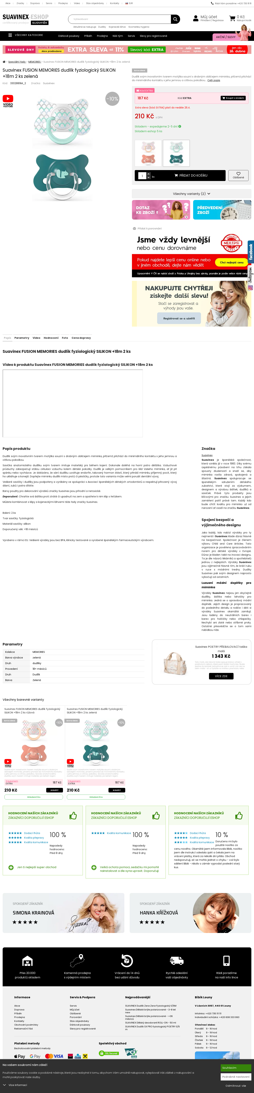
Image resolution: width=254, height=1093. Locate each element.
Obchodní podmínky (26, 1014)
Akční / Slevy (230, 37)
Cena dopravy (118, 326)
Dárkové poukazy (68, 36)
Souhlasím (229, 1068)
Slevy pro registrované (153, 36)
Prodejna (63, 3)
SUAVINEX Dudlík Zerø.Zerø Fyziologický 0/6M (150, 995)
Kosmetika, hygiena (139, 26)
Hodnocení (74, 326)
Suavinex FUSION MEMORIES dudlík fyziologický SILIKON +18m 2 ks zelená (95, 699)
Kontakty (114, 3)
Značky (20, 3)
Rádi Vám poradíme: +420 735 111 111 (231, 3)
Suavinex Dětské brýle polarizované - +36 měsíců (149, 1007)
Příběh (88, 36)
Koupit (54, 779)
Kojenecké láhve (117, 26)
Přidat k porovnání (146, 217)
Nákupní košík (244, 20)
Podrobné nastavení (236, 1077)
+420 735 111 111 (213, 1003)
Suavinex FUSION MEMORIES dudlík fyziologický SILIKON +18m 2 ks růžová (33, 699)
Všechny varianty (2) (191, 182)
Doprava (35, 3)
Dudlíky (102, 26)
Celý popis (213, 80)
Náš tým (118, 36)
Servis (49, 3)
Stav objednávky (95, 3)
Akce (7, 3)
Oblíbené (75, 1003)
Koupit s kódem (232, 98)
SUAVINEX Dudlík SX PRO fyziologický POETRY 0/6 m (152, 1017)
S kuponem (13, 770)
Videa (77, 3)
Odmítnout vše (236, 1086)
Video (53, 326)
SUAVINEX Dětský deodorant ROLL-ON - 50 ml (150, 1012)
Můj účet (209, 17)
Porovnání (76, 1006)
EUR (129, 3)
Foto (95, 326)
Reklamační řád (23, 1018)
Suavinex (49, 83)
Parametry (32, 326)
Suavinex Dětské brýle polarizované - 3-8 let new (150, 1000)
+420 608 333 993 (229, 1006)
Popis (10, 326)
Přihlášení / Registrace (212, 20)
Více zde (221, 664)
